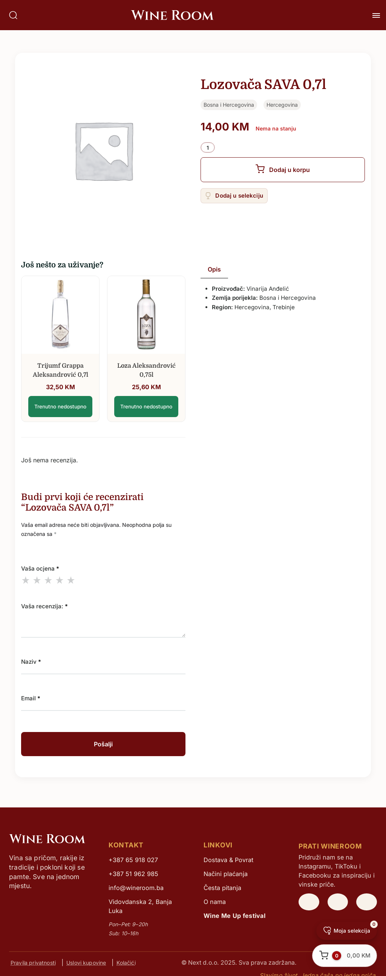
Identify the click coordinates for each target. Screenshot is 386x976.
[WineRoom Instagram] (309, 902)
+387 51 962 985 (133, 874)
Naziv (31, 661)
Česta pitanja (222, 888)
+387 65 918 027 (133, 860)
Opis (214, 269)
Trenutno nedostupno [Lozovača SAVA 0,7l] (60, 407)
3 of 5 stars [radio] (48, 580)
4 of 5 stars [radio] (59, 580)
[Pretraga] (13, 15)
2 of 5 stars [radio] (36, 580)
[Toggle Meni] (376, 15)
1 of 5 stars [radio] (25, 580)
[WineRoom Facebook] (366, 902)
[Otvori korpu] (344, 955)
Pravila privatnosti (33, 962)
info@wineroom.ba (136, 888)
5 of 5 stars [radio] (70, 580)
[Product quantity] (207, 147)
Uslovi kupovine (86, 962)
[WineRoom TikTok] (338, 902)
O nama (215, 901)
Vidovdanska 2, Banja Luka (140, 906)
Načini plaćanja (226, 874)
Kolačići (125, 962)
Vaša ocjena (40, 568)
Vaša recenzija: (44, 606)
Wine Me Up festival (234, 915)
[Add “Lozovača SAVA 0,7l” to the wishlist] (234, 195)
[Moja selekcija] (346, 930)
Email (30, 698)
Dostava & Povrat (228, 860)
